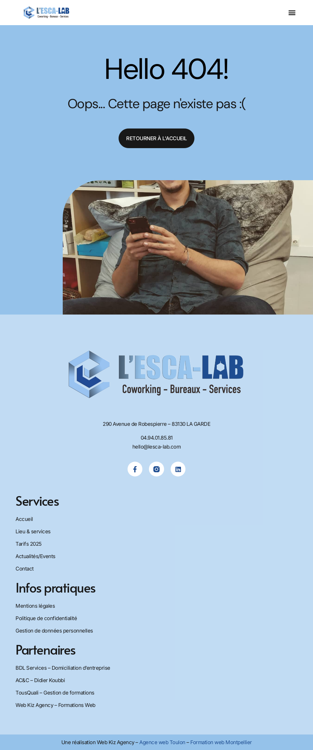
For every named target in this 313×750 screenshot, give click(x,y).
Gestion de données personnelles (54, 630)
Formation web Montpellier (221, 742)
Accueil (24, 519)
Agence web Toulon (162, 742)
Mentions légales (35, 606)
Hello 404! (166, 69)
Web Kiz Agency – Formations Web (55, 705)
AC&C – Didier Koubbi (40, 680)
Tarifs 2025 (29, 544)
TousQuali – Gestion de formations (55, 692)
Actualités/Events (35, 556)
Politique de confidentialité (46, 618)
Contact (25, 568)
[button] (291, 12)
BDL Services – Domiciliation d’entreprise (63, 668)
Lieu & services (33, 531)
